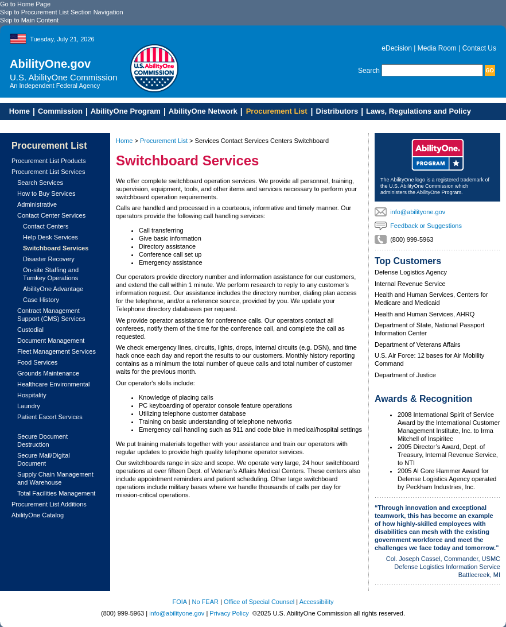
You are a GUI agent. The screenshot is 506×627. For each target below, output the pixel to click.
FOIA (179, 601)
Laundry (28, 405)
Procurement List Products (48, 160)
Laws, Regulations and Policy (418, 111)
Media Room (437, 48)
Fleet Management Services (56, 351)
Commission (60, 111)
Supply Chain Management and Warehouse (55, 478)
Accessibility (316, 601)
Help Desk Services (50, 237)
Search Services (40, 182)
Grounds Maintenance (48, 373)
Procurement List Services (48, 171)
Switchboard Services (55, 248)
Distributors (337, 111)
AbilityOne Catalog (37, 515)
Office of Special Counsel (259, 601)
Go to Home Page (25, 4)
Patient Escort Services (50, 416)
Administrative (37, 204)
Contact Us (479, 48)
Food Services (37, 362)
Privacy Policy (228, 613)
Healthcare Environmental (53, 384)
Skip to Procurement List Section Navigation (61, 12)
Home (16, 111)
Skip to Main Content (29, 20)
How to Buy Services (46, 193)
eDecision (397, 48)
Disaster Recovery (49, 259)
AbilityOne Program (126, 111)
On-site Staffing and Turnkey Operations (51, 273)
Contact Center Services (51, 215)
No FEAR (205, 601)
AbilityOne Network (203, 111)
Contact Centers (45, 226)
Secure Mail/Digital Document (43, 459)
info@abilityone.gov (417, 211)
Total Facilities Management (56, 493)
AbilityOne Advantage (53, 288)
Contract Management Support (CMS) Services (51, 314)
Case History (41, 299)
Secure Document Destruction (42, 440)
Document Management (50, 340)
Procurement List (277, 111)
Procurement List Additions (49, 504)
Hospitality (31, 395)
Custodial (30, 329)
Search (369, 71)
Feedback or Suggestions (426, 225)
